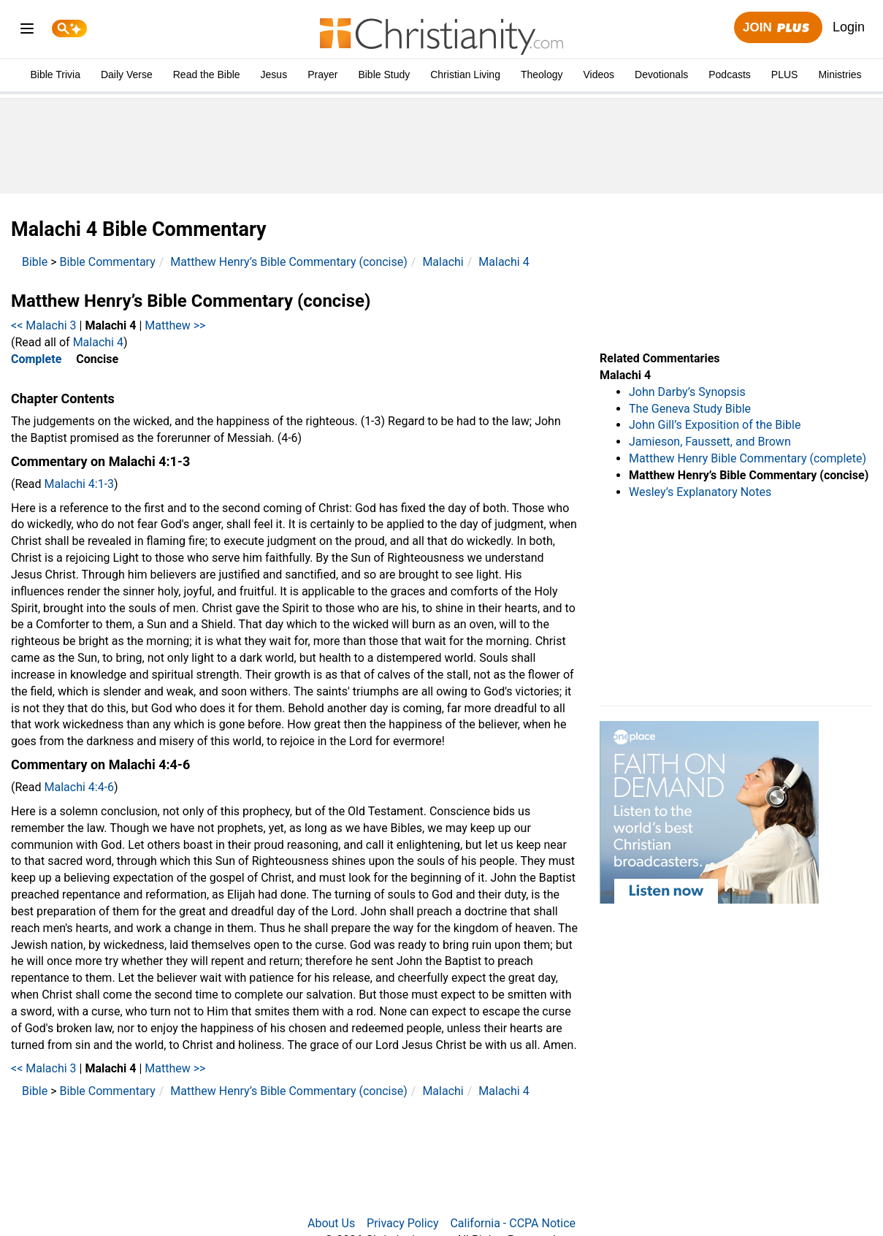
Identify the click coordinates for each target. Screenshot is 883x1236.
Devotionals (661, 74)
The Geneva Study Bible (690, 409)
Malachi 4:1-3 (80, 484)
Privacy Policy (403, 1223)
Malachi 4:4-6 (80, 787)
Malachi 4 (503, 262)
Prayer (322, 74)
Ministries (839, 74)
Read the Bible (206, 74)
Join (778, 28)
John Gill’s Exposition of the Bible (714, 425)
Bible (34, 262)
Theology (542, 74)
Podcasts (729, 74)
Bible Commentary (108, 262)
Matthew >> (175, 325)
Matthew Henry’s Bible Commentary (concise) (289, 262)
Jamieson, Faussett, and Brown (710, 442)
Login (849, 27)
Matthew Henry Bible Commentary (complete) (747, 458)
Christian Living (465, 74)
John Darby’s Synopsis (687, 392)
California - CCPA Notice (513, 1223)
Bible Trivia (55, 74)
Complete (36, 359)
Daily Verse (127, 74)
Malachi (442, 262)
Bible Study (384, 74)
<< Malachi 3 (44, 325)
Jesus (274, 74)
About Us (331, 1223)
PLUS (784, 74)
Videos (599, 74)
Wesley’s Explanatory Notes (700, 492)
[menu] (27, 31)
